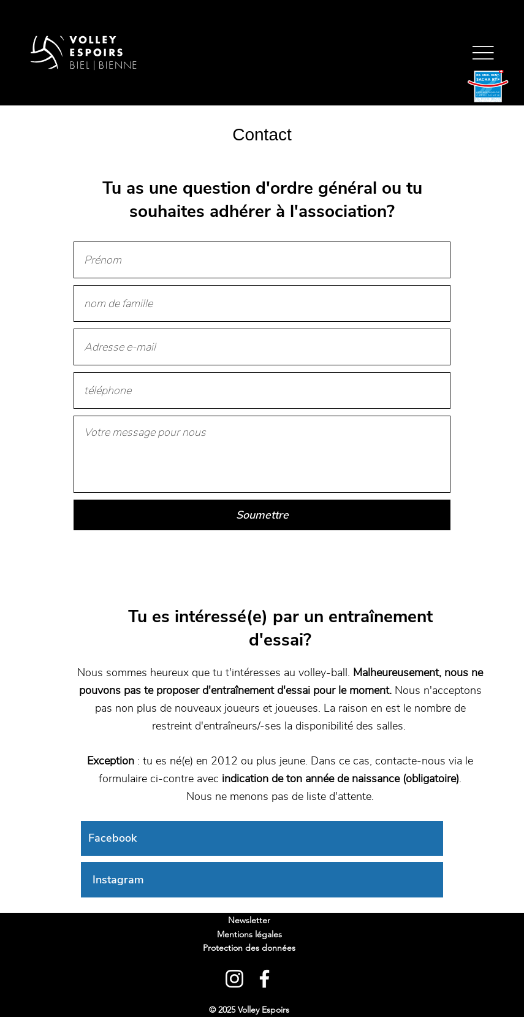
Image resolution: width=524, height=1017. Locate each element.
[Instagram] (261, 879)
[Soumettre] (262, 515)
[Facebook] (262, 838)
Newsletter (249, 920)
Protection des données (249, 947)
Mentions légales (249, 934)
